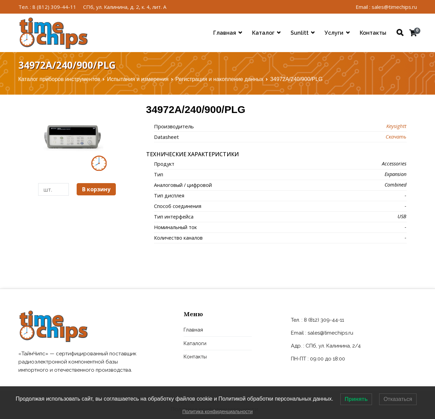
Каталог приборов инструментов (59, 79)
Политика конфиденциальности (217, 411)
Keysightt (396, 126)
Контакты (373, 33)
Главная (224, 33)
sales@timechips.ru (330, 333)
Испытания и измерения (137, 79)
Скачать (396, 136)
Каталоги (195, 343)
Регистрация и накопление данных (219, 79)
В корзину (96, 189)
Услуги (334, 33)
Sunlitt (300, 33)
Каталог (263, 33)
